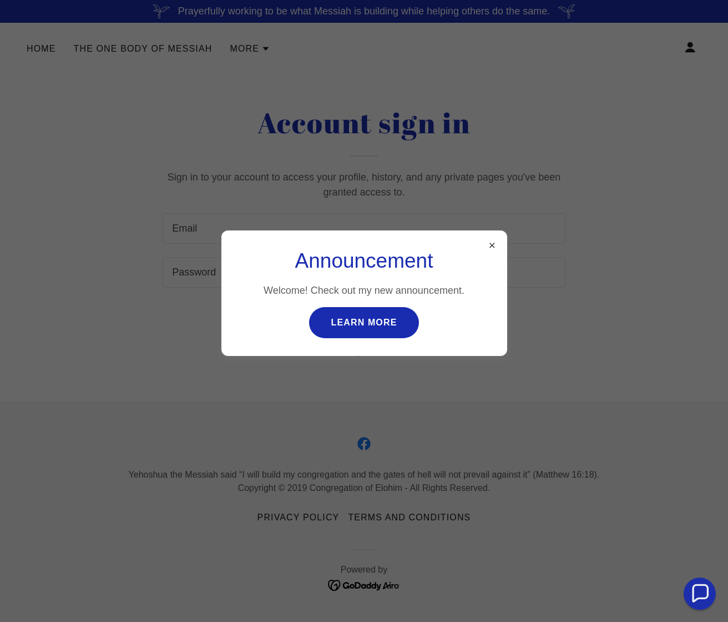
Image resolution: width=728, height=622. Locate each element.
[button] (700, 594)
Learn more (364, 322)
